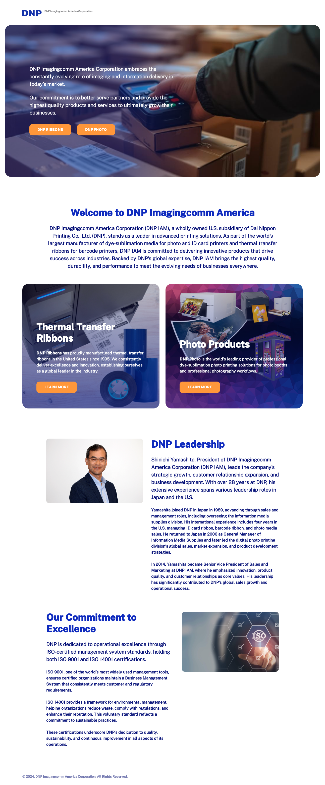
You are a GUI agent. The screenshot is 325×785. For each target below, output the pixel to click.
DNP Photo (96, 130)
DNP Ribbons (50, 130)
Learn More (56, 387)
